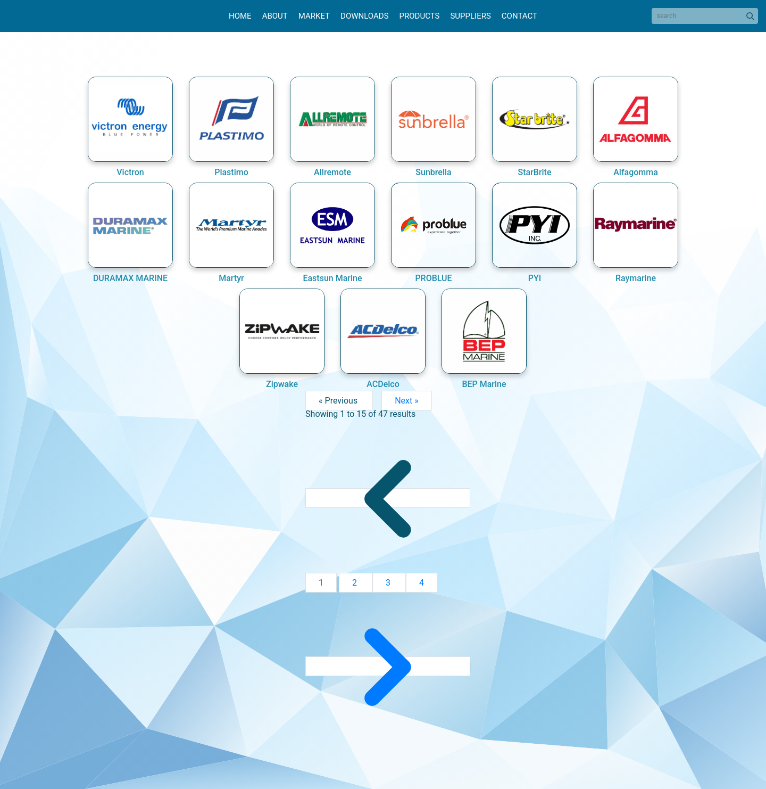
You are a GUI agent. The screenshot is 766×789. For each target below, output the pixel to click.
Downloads (364, 16)
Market (314, 16)
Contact (519, 16)
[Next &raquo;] (387, 666)
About (275, 16)
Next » (407, 401)
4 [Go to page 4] (421, 583)
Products (419, 16)
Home (240, 16)
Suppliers (470, 16)
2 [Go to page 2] (355, 583)
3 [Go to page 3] (389, 583)
